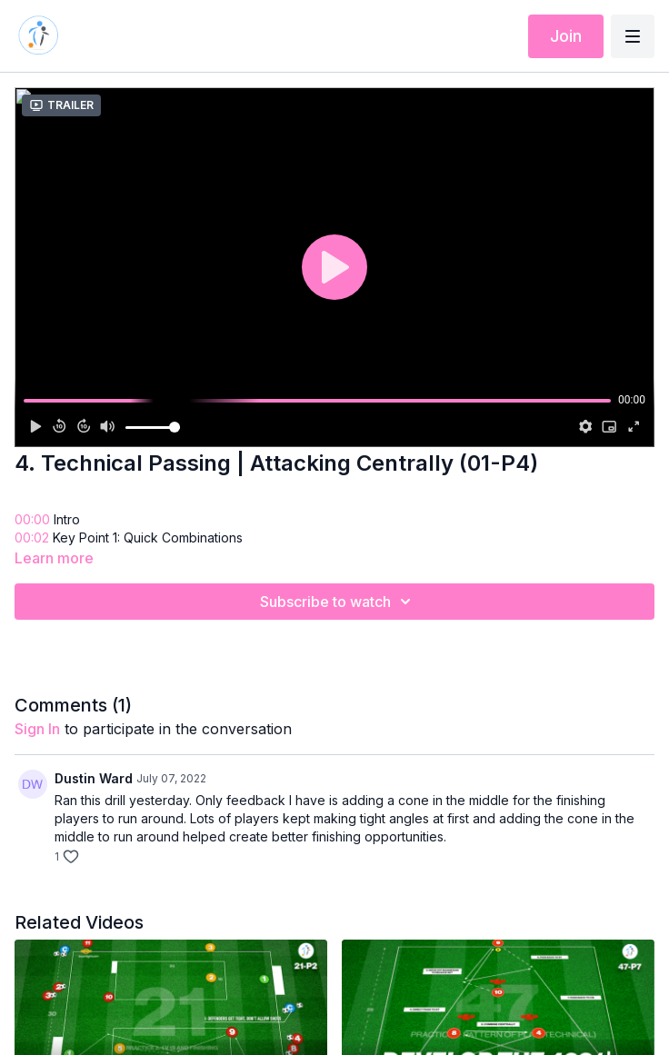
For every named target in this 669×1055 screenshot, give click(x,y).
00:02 (32, 537)
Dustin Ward (94, 778)
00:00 (32, 519)
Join (566, 35)
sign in (37, 729)
